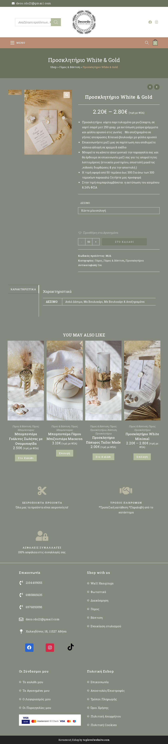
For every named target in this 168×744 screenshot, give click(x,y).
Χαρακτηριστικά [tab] (23, 289)
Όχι (100, 265)
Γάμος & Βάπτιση (69, 67)
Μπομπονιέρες (26, 429)
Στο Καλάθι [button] (26, 458)
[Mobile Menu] (18, 42)
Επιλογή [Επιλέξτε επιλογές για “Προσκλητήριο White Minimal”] (142, 456)
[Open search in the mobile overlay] (38, 22)
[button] (66, 95)
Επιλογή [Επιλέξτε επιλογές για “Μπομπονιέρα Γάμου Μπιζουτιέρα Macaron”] (64, 453)
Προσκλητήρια (135, 260)
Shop (53, 67)
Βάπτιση (112, 429)
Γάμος (98, 260)
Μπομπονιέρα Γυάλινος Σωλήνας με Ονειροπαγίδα (26, 439)
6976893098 (34, 607)
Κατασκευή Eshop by (84, 739)
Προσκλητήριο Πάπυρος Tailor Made (103, 439)
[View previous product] (150, 87)
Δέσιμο (85, 202)
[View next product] (157, 87)
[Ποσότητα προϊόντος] (88, 241)
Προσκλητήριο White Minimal (142, 436)
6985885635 (34, 595)
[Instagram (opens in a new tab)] (156, 22)
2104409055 (34, 583)
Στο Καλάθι (124, 241)
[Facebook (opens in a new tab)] (150, 22)
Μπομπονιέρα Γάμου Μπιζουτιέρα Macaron (64, 436)
